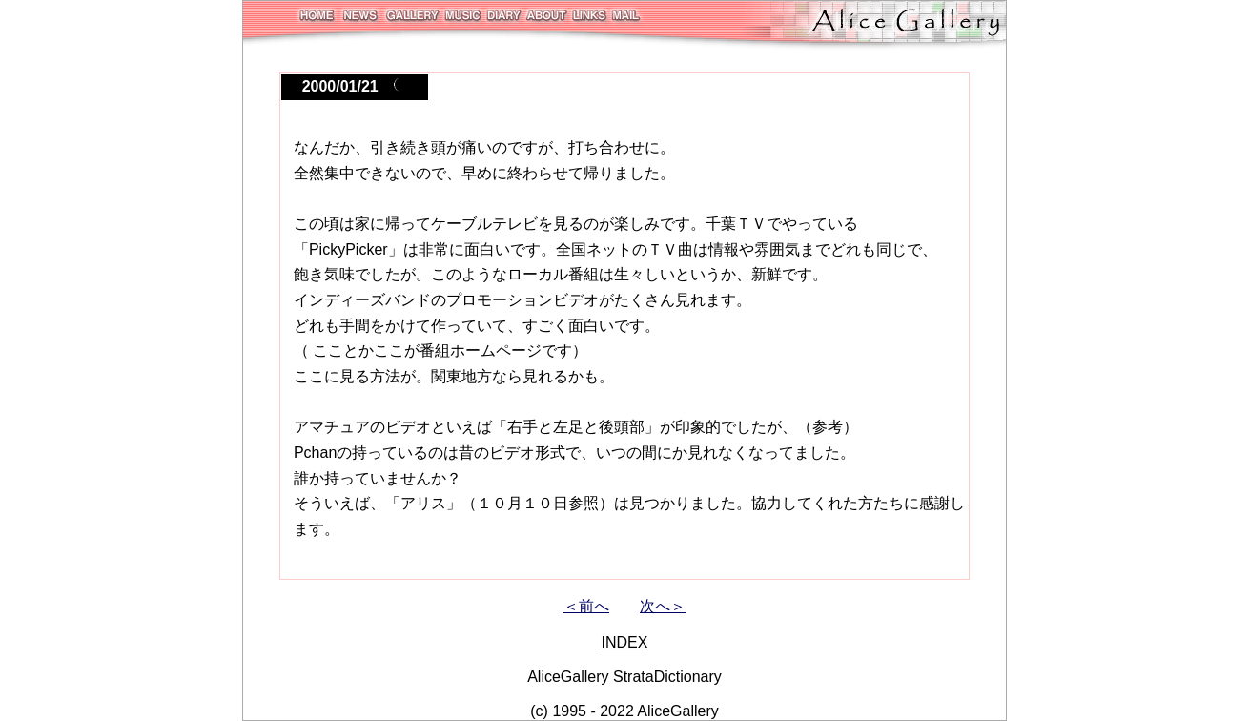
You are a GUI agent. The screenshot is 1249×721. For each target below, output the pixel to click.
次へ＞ (663, 606)
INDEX (625, 642)
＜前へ (586, 606)
